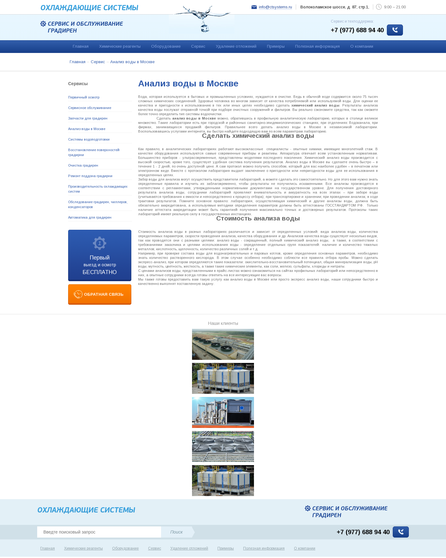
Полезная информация (317, 46)
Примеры (276, 46)
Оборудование (166, 46)
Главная (81, 46)
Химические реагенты (120, 46)
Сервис (198, 46)
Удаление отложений (236, 46)
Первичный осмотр (83, 97)
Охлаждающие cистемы (89, 8)
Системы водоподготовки (89, 139)
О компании (361, 46)
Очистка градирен (83, 165)
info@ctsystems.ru (275, 7)
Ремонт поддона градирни (90, 176)
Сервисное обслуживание (89, 108)
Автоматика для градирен (90, 217)
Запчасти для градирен (87, 118)
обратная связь (104, 294)
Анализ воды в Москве (86, 129)
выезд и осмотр (100, 265)
